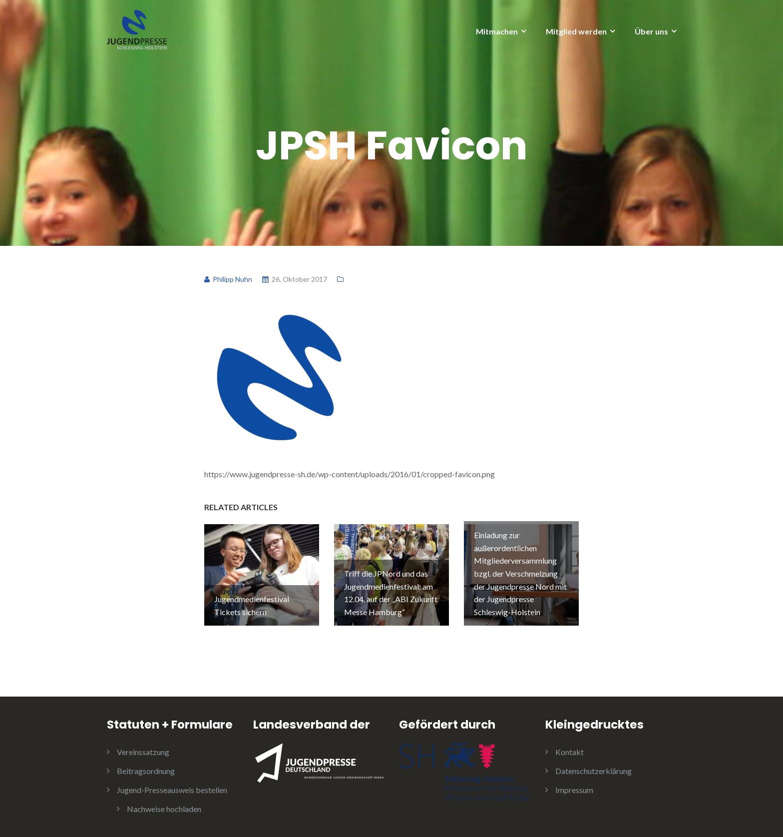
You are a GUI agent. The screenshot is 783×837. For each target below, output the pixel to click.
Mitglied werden (576, 31)
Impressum (574, 788)
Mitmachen (497, 31)
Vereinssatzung (143, 750)
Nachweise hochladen (164, 807)
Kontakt (569, 750)
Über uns (651, 31)
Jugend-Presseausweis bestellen (172, 788)
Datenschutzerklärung (593, 769)
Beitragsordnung (146, 769)
